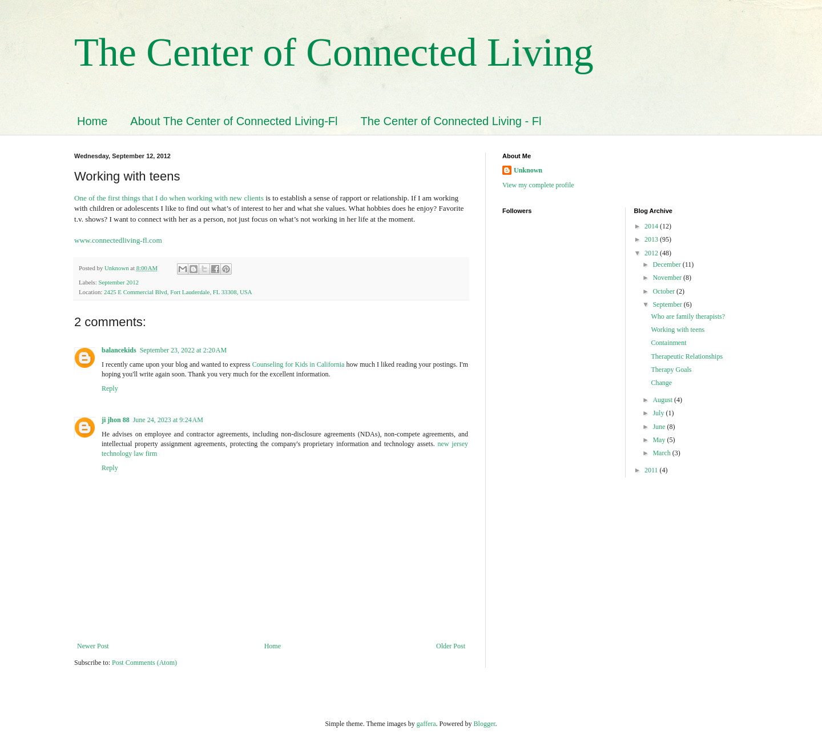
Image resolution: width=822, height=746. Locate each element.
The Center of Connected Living (334, 52)
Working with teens (677, 330)
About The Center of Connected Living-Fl (233, 121)
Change (661, 383)
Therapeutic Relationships (687, 356)
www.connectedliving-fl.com (118, 240)
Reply (110, 388)
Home (92, 121)
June (659, 427)
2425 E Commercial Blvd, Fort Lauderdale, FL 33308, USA (178, 291)
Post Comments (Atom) (144, 663)
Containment (668, 343)
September (667, 304)
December (667, 264)
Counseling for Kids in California (298, 364)
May (659, 440)
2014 (652, 226)
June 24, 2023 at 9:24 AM (168, 420)
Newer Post (93, 646)
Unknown (528, 170)
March (662, 453)
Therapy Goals (671, 370)
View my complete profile (538, 185)
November (667, 278)
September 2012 (118, 282)
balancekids (119, 350)
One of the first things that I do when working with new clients (169, 198)
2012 (652, 253)
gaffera (426, 724)
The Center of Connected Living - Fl (451, 121)
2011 (652, 470)
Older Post (450, 646)
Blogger (484, 724)
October (664, 291)
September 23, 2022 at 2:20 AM (183, 350)
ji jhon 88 (116, 420)
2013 (652, 239)
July (659, 413)
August (663, 400)
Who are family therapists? (688, 316)
